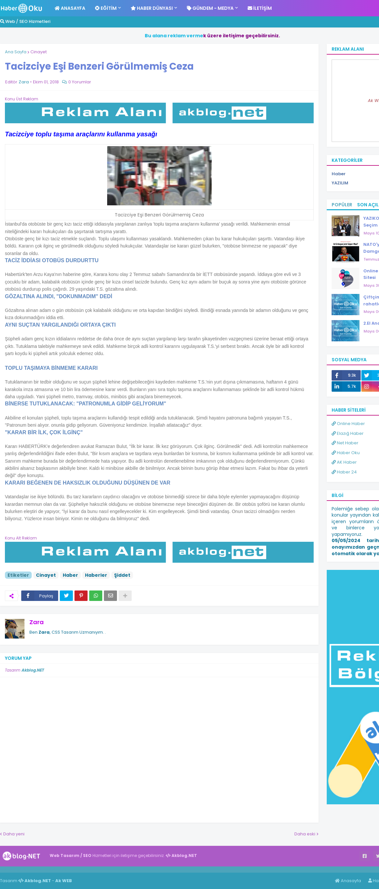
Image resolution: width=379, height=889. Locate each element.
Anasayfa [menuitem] (70, 8)
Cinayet (38, 52)
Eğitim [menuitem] (106, 8)
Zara (36, 622)
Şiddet (122, 575)
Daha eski (304, 834)
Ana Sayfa (15, 52)
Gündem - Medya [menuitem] (210, 8)
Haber (70, 575)
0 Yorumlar (79, 82)
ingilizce (68, 869)
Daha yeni (14, 834)
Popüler (342, 204)
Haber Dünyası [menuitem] (152, 8)
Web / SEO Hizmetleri (25, 21)
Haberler (96, 575)
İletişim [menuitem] (260, 8)
